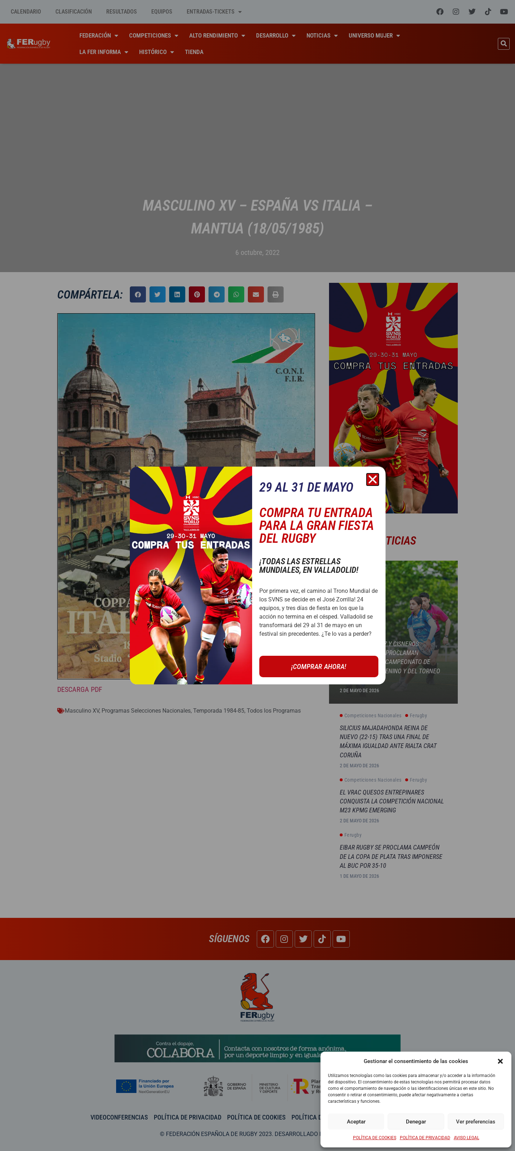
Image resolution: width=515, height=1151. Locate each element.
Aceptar (356, 1121)
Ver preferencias (475, 1121)
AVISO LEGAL (466, 1137)
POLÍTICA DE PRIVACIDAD (425, 1137)
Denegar (416, 1121)
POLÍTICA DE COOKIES (374, 1137)
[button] (500, 1061)
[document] (257, 575)
